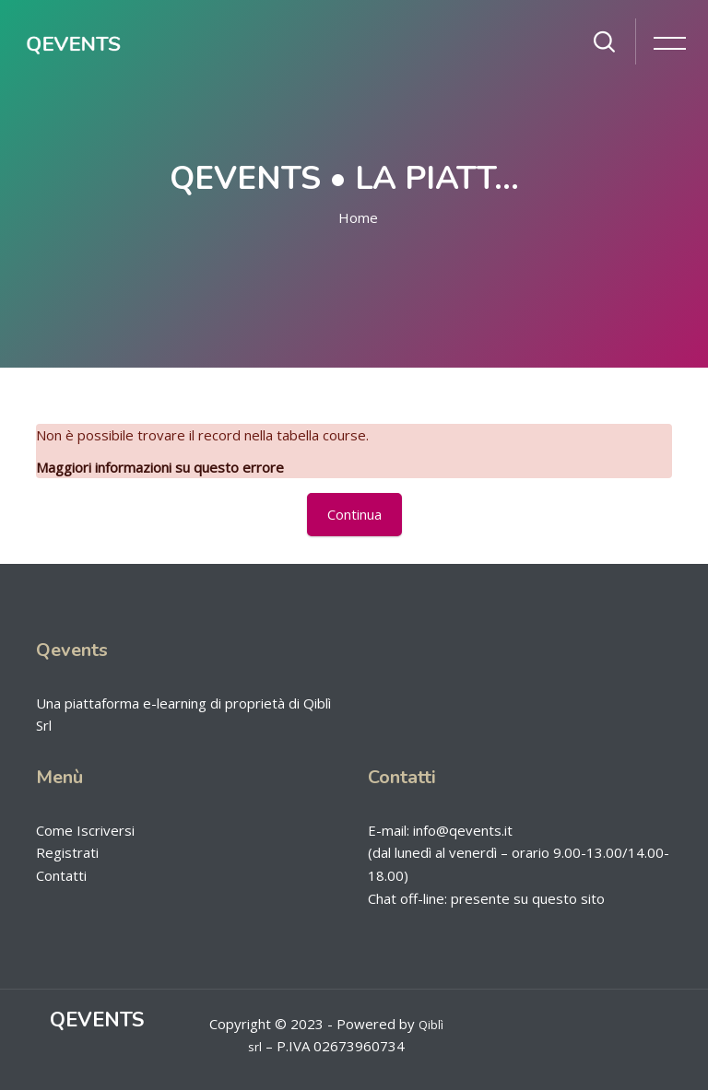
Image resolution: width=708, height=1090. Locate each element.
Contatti (61, 875)
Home (358, 217)
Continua (354, 514)
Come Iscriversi (85, 830)
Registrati (67, 852)
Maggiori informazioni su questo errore (160, 467)
